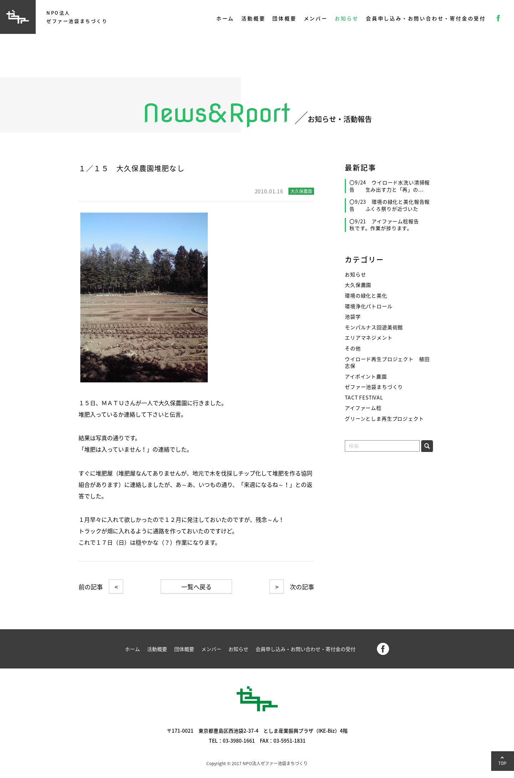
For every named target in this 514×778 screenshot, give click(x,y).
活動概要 (253, 18)
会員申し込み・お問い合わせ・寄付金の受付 (426, 18)
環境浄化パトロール (369, 306)
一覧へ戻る (196, 586)
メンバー (316, 18)
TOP (502, 763)
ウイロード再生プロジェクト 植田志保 (387, 363)
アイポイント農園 (366, 376)
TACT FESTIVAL (364, 397)
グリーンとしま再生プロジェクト (384, 418)
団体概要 (284, 18)
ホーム (225, 18)
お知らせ (347, 18)
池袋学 (353, 316)
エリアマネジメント (369, 337)
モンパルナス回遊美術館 (374, 327)
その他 (353, 348)
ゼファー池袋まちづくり (374, 386)
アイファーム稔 (363, 408)
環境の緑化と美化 (366, 295)
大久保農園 (358, 284)
